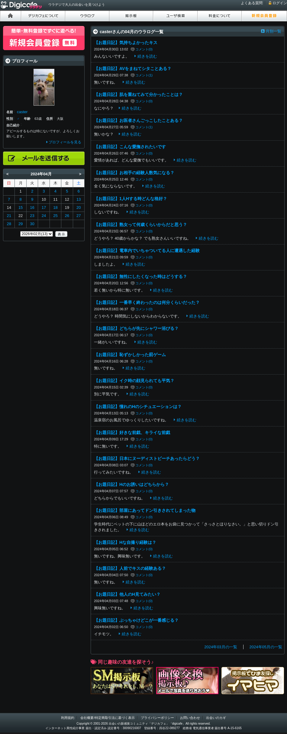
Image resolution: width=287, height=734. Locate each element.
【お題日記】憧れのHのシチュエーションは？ (138, 406)
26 (67, 215)
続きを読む (147, 56)
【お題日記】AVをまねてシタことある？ (132, 68)
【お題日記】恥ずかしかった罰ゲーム (130, 354)
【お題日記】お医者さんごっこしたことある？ (138, 120)
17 (44, 207)
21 (9, 215)
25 (55, 215)
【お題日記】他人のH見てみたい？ (127, 594)
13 (78, 199)
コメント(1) (144, 75)
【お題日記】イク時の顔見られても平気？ (134, 380)
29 (20, 224)
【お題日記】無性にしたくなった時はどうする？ (140, 276)
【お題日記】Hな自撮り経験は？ (125, 542)
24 (44, 215)
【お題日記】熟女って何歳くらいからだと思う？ (140, 224)
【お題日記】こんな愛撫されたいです (130, 146)
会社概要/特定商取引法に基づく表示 (107, 718)
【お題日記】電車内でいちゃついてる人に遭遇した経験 (147, 250)
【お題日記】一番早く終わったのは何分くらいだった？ (147, 302)
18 (55, 207)
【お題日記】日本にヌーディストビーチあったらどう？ (147, 458)
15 (20, 207)
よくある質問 (252, 3)
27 (78, 215)
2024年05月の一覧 (266, 647)
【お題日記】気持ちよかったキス (125, 42)
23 (32, 215)
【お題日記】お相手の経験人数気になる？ (134, 172)
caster (22, 112)
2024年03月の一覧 (220, 647)
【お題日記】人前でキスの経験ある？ (130, 568)
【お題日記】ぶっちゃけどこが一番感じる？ (136, 620)
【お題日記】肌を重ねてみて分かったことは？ (138, 94)
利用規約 (67, 718)
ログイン (279, 3)
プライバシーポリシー (157, 718)
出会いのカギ (216, 718)
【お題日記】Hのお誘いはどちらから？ (131, 484)
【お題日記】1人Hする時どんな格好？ (130, 198)
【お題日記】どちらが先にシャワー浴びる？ (136, 328)
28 (9, 224)
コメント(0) (144, 49)
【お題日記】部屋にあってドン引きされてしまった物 (144, 510)
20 (78, 207)
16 (32, 207)
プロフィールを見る (65, 142)
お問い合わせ (190, 718)
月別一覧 (273, 31)
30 (32, 224)
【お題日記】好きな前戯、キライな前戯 (132, 432)
